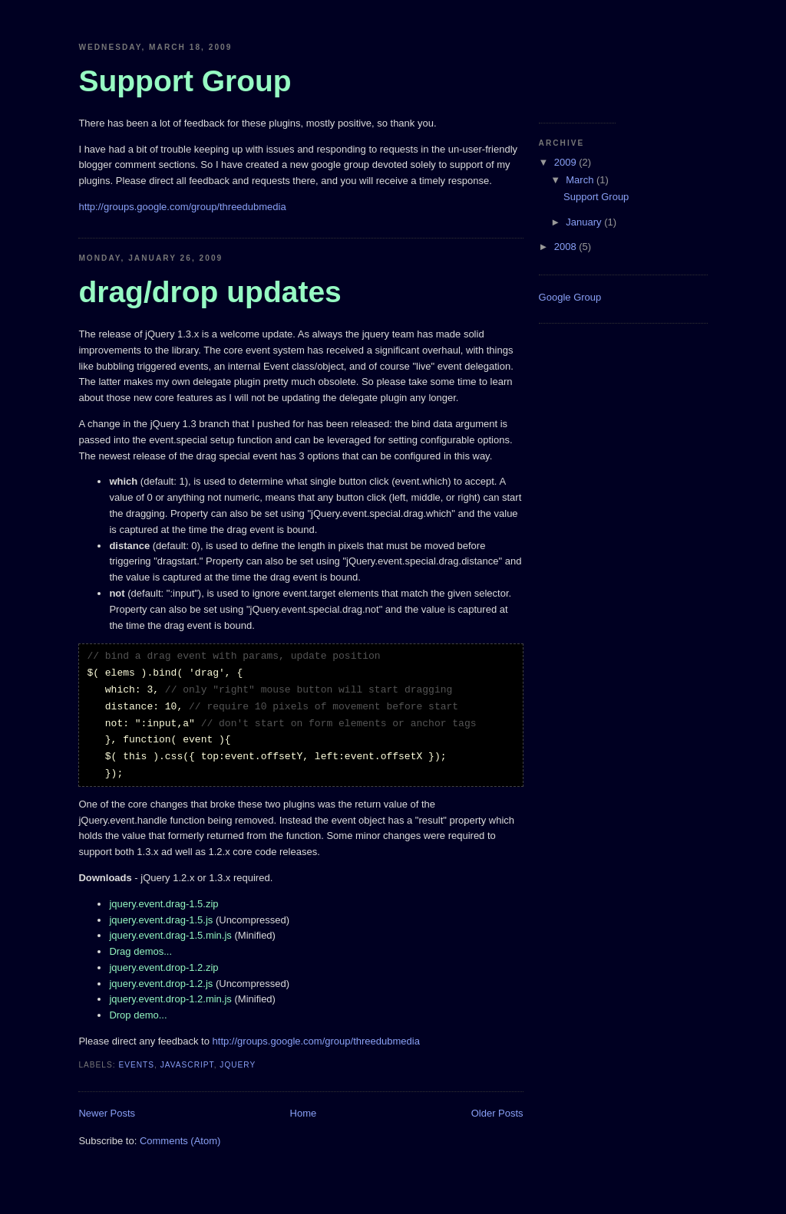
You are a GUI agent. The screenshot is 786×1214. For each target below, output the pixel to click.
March (581, 180)
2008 (567, 246)
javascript (187, 1065)
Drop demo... (138, 1015)
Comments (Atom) (180, 1141)
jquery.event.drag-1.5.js (161, 920)
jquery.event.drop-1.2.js (161, 983)
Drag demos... (140, 951)
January (585, 222)
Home (303, 1113)
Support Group (596, 196)
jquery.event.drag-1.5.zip (163, 904)
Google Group (570, 297)
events (136, 1065)
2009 (567, 162)
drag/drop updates (209, 291)
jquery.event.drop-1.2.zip (163, 967)
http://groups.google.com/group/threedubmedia (182, 206)
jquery (238, 1065)
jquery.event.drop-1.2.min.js (170, 999)
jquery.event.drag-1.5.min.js (170, 935)
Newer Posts (106, 1113)
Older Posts (497, 1113)
